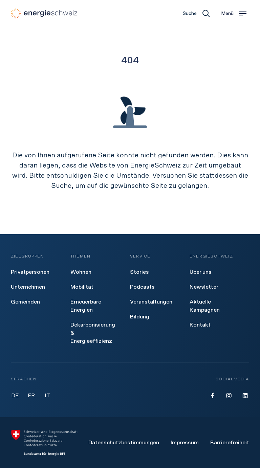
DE (15, 395)
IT (47, 395)
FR (31, 395)
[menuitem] (30, 272)
